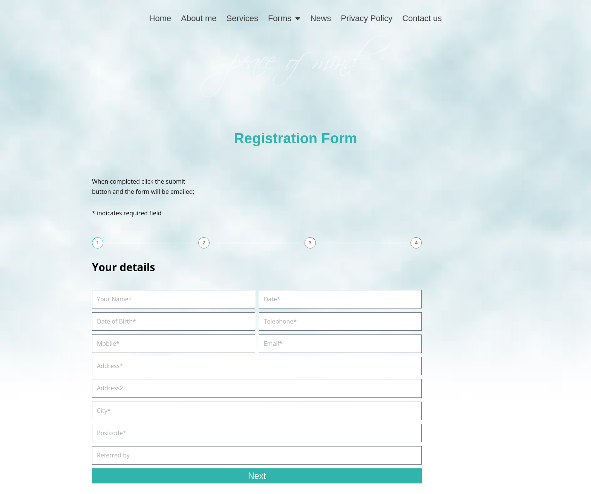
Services (242, 18)
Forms (284, 18)
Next (257, 476)
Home (160, 18)
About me (198, 18)
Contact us (422, 18)
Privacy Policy (366, 18)
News (320, 18)
